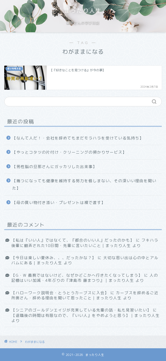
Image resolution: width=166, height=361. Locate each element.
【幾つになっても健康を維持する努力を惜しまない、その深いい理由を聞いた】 (84, 184)
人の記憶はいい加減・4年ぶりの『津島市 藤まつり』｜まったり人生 (84, 277)
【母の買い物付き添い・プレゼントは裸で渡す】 (58, 202)
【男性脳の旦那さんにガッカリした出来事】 (54, 166)
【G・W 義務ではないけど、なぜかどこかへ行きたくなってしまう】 (77, 275)
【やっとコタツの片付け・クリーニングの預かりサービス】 (69, 152)
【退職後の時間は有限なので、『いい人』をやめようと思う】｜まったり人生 (85, 315)
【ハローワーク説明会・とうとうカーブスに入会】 (60, 292)
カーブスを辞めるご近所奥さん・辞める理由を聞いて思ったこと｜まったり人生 (84, 295)
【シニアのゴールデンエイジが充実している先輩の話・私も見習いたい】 (81, 310)
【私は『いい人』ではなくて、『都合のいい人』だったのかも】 (72, 240)
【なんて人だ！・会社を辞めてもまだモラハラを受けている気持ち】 (78, 138)
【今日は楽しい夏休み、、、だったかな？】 (53, 257)
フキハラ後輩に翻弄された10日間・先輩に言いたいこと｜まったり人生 (84, 242)
